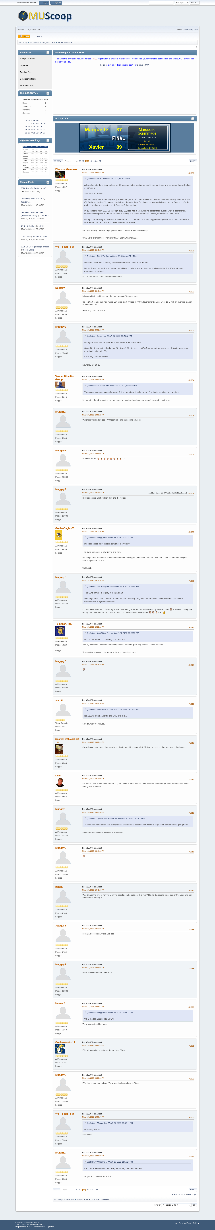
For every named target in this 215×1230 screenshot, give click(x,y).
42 (91, 161)
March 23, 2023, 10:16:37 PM (93, 580)
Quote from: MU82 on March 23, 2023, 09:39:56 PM (108, 179)
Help (175, 1223)
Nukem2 (60, 1003)
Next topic (192, 1194)
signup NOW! (143, 65)
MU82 (41, 226)
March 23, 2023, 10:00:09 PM (93, 379)
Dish (58, 775)
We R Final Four (64, 247)
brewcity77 (44, 215)
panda (59, 886)
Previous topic (178, 1194)
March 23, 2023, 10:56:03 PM (93, 1117)
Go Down (58, 161)
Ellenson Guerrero (66, 169)
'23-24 (35, 120)
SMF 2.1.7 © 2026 (22, 1224)
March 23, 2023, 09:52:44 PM (93, 330)
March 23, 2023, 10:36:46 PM (93, 703)
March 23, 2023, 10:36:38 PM (93, 664)
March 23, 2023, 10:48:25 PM (93, 1045)
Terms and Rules (185, 1223)
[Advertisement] (124, 91)
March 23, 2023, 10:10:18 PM (93, 493)
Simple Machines (36, 1224)
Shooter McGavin (40, 236)
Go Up (56, 1190)
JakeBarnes (26, 202)
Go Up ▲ (196, 1223)
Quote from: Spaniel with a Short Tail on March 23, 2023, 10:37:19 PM (116, 818)
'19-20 (42, 123)
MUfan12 (60, 411)
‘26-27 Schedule (28, 226)
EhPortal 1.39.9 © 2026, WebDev (27, 1223)
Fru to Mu (25, 236)
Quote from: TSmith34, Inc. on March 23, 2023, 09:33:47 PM (112, 386)
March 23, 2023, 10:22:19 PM (93, 627)
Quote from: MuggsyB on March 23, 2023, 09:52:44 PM (110, 1123)
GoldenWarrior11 (65, 1042)
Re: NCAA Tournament (92, 169)
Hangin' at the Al (27, 58)
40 (83, 161)
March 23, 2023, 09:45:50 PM (93, 250)
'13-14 (42, 130)
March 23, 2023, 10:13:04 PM (93, 531)
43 (94, 161)
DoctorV (60, 288)
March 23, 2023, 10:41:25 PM (93, 851)
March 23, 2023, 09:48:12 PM (93, 291)
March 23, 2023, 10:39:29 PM (93, 779)
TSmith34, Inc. (63, 624)
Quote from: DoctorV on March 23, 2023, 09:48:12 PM (109, 336)
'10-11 (42, 133)
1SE (44, 188)
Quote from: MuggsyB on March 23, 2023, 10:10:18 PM (110, 538)
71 (100, 161)
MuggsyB (60, 326)
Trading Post (26, 72)
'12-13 (27, 133)
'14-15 (35, 130)
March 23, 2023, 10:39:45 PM (93, 812)
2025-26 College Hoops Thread (35, 247)
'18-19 (27, 126)
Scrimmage (147, 133)
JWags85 (60, 925)
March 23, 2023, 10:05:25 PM (93, 415)
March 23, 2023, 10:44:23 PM (93, 968)
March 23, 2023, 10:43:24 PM (93, 929)
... (77, 161)
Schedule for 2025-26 (147, 148)
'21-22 (27, 123)
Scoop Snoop (28, 250)
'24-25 (27, 120)
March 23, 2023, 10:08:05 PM (93, 454)
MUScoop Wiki (26, 85)
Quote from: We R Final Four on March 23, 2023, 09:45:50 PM (113, 633)
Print (193, 161)
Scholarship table (191, 30)
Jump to (157, 1205)
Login (102, 65)
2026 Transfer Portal (30, 188)
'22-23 (42, 120)
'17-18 (35, 126)
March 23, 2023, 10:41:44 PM (93, 890)
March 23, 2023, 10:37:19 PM (93, 742)
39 (80, 161)
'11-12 (35, 133)
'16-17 (42, 126)
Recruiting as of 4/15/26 (32, 199)
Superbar (24, 65)
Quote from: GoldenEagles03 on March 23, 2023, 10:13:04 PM (113, 586)
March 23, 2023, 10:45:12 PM (93, 1006)
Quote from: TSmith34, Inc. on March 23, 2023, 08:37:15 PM (112, 256)
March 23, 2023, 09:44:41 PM (93, 172)
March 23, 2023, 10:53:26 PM (93, 1078)
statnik (59, 700)
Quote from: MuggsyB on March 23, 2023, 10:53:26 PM (110, 1162)
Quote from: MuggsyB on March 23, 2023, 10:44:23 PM (110, 1013)
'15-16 (27, 130)
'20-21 (35, 123)
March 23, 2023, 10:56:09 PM (93, 1156)
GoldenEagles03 (64, 528)
